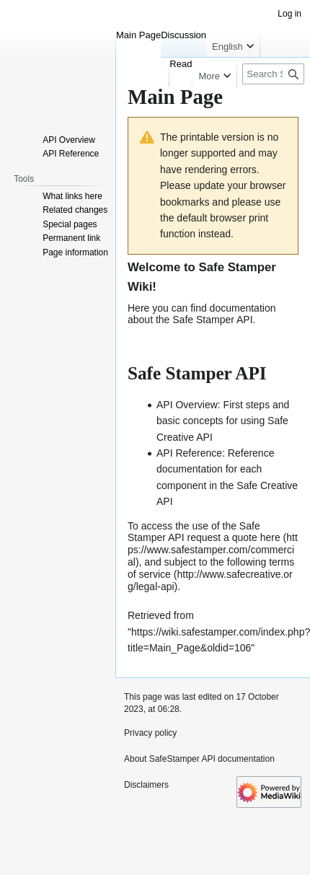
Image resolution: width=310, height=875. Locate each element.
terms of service (211, 568)
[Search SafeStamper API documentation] (273, 73)
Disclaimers (146, 785)
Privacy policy (150, 733)
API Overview (187, 404)
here (270, 537)
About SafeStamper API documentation (199, 759)
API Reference (189, 453)
